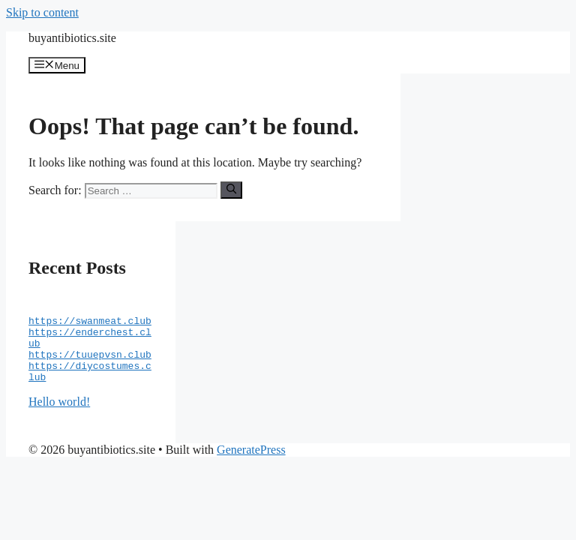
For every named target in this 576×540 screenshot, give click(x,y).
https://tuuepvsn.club (90, 367)
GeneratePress (251, 467)
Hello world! (59, 419)
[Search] (231, 190)
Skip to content (42, 12)
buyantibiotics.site (72, 38)
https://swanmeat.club (90, 327)
